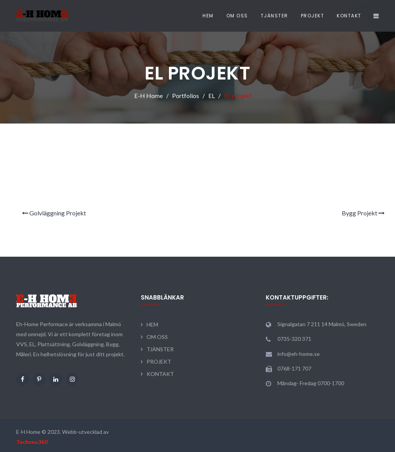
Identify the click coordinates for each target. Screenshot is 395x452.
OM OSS (237, 15)
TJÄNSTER (274, 15)
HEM (208, 15)
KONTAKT (349, 15)
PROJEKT (312, 15)
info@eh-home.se (298, 353)
